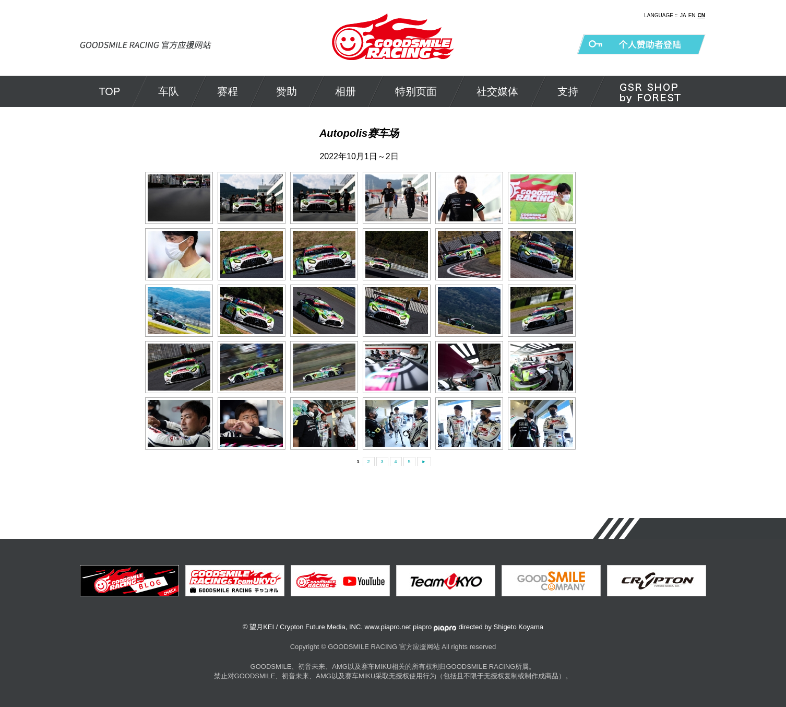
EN (692, 15)
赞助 (286, 91)
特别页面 (416, 91)
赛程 (227, 91)
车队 (168, 91)
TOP (110, 91)
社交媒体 (497, 91)
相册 (345, 91)
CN (701, 15)
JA (683, 15)
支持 (567, 91)
